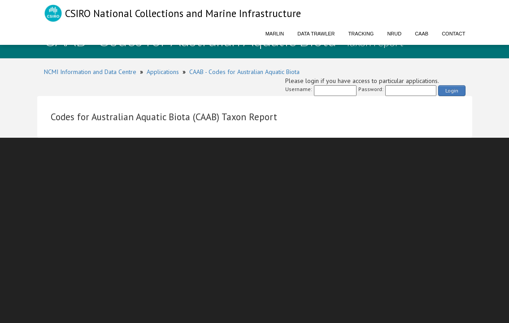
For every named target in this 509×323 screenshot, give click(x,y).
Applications (163, 72)
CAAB (421, 33)
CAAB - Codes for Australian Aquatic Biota (244, 72)
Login (451, 90)
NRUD (394, 33)
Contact (453, 33)
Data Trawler (316, 33)
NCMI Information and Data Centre (90, 72)
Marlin (274, 33)
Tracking (361, 33)
